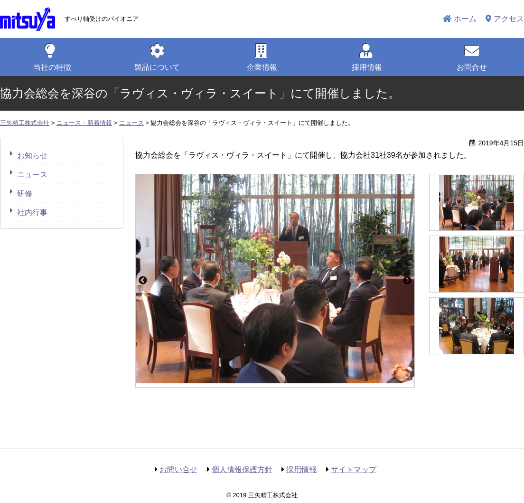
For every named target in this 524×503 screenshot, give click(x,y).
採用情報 (367, 67)
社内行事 (32, 213)
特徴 (52, 67)
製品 (157, 67)
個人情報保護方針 (242, 469)
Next (407, 280)
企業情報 (262, 67)
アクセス (509, 19)
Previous (143, 280)
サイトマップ (353, 469)
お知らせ (32, 156)
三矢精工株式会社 (27, 19)
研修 (24, 194)
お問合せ (472, 67)
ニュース (32, 175)
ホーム (465, 19)
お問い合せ (178, 469)
